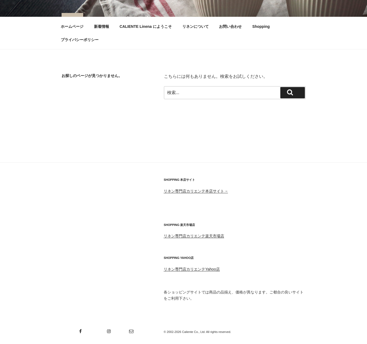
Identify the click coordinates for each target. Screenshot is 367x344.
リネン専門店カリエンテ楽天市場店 (194, 236)
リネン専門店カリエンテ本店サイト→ (196, 191)
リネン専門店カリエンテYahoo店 (192, 269)
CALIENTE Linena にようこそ (146, 26)
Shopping (261, 26)
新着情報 (101, 26)
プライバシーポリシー (80, 40)
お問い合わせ (230, 26)
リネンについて (195, 26)
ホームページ (72, 26)
